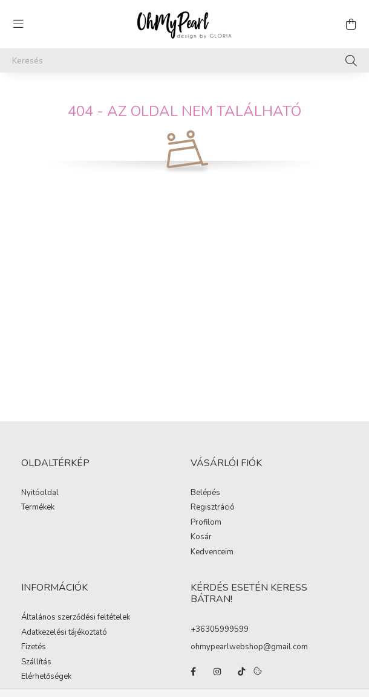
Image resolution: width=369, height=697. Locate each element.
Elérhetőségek (46, 677)
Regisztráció (213, 508)
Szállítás (36, 662)
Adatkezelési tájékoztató (64, 633)
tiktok (241, 672)
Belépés (205, 493)
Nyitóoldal (40, 493)
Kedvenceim (212, 552)
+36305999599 (220, 629)
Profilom (206, 523)
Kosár (201, 537)
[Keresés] (184, 60)
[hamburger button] (18, 24)
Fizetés (33, 647)
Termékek (37, 508)
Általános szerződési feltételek (75, 618)
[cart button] (351, 24)
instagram (217, 672)
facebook (193, 672)
